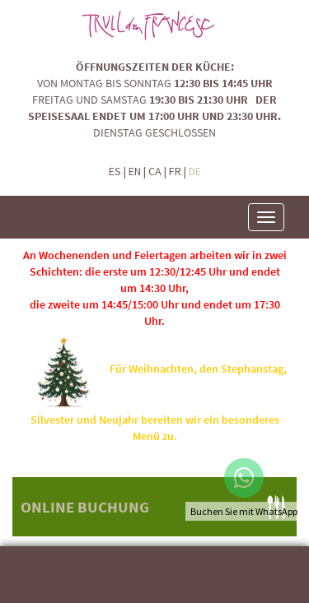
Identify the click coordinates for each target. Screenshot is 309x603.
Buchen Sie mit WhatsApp (243, 511)
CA (155, 171)
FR (175, 171)
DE (195, 171)
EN (135, 171)
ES (115, 171)
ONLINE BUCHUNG (85, 507)
